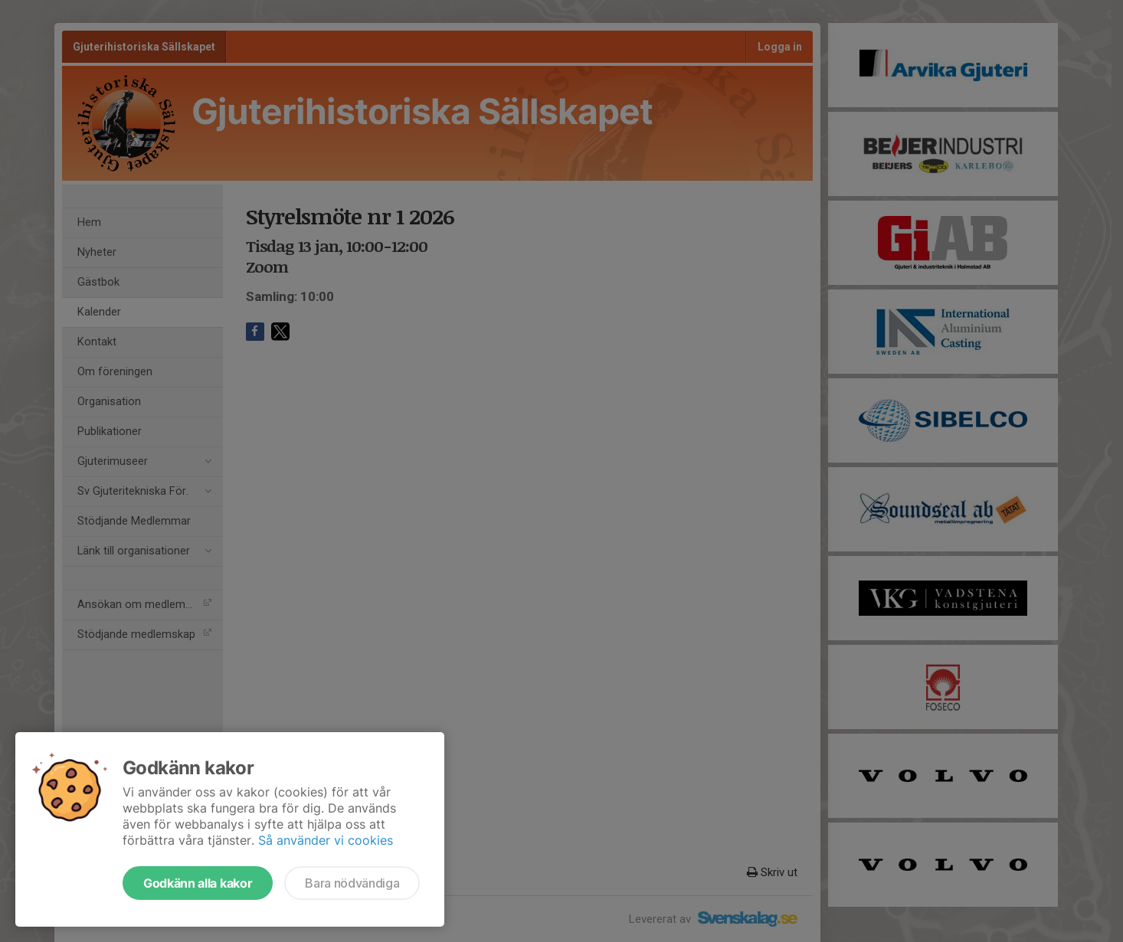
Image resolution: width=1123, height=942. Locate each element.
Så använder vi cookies (325, 840)
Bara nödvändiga (352, 883)
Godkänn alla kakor (197, 883)
